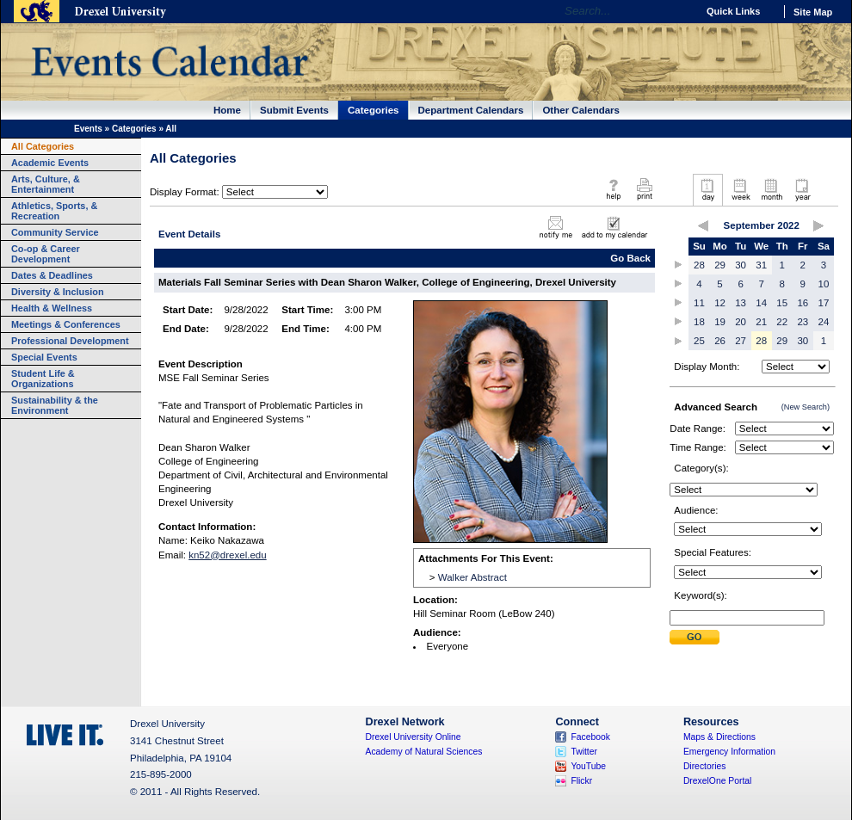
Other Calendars (581, 110)
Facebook (590, 737)
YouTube (588, 766)
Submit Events (294, 110)
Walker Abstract (472, 577)
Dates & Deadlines (52, 275)
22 (781, 322)
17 (824, 303)
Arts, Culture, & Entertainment (45, 184)
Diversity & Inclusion (57, 292)
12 (719, 303)
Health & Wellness (51, 308)
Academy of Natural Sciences (424, 751)
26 (719, 341)
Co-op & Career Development (45, 254)
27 (740, 341)
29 (719, 265)
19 (719, 322)
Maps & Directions (719, 737)
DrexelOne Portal (717, 781)
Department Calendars (471, 110)
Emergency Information (729, 751)
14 (761, 303)
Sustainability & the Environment (54, 405)
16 (802, 303)
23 (802, 322)
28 (699, 265)
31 (761, 265)
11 (699, 303)
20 (740, 322)
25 (699, 341)
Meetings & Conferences (65, 324)
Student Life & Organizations (43, 378)
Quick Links (733, 11)
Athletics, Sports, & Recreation (54, 210)
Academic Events (50, 162)
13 (740, 303)
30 (740, 265)
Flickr (581, 781)
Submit (694, 637)
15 (781, 303)
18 (699, 322)
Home (227, 110)
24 (824, 322)
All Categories (42, 146)
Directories (704, 766)
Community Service (55, 232)
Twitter (584, 751)
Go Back (630, 258)
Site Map (812, 12)
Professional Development (70, 341)
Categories (373, 110)
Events (88, 128)
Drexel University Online (413, 737)
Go (679, 11)
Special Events (44, 357)
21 (761, 322)
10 (824, 284)
